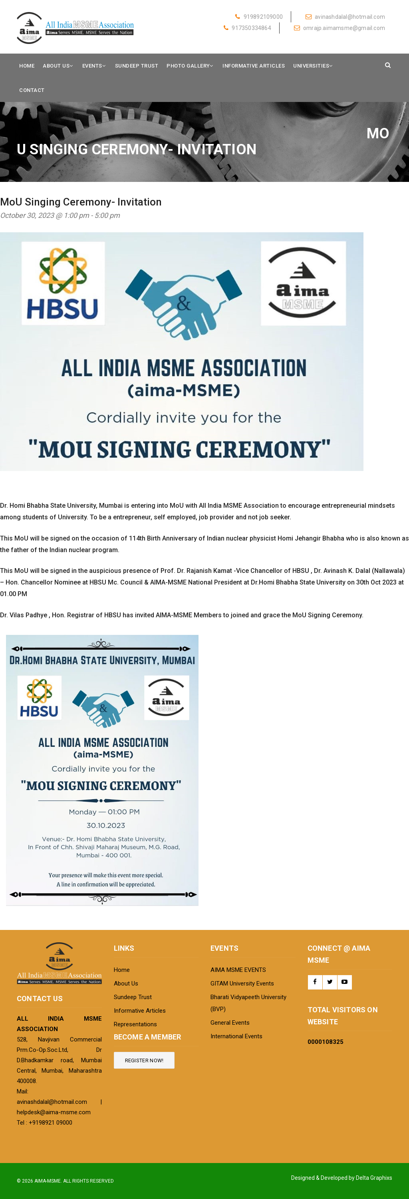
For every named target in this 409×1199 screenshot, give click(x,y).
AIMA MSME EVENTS (238, 970)
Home (26, 66)
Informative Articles (253, 66)
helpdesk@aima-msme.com (54, 1112)
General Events (230, 1022)
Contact (32, 90)
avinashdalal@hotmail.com (345, 17)
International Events (236, 1036)
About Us (56, 66)
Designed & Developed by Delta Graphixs (341, 1178)
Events (92, 66)
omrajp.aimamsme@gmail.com (339, 28)
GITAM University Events (242, 983)
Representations (135, 1024)
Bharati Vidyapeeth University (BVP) (248, 1003)
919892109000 (259, 17)
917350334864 (247, 28)
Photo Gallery (188, 66)
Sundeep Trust (137, 66)
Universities (311, 66)
